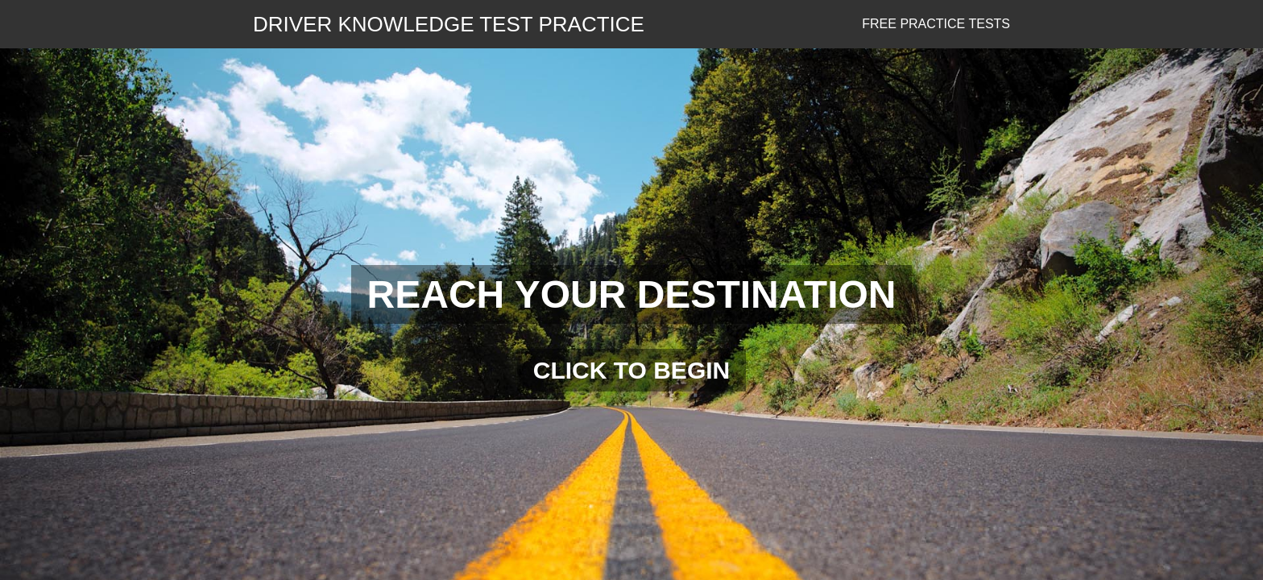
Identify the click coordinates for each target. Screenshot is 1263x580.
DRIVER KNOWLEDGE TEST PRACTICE (448, 24)
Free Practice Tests (936, 24)
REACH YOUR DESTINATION (632, 294)
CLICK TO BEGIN (631, 370)
